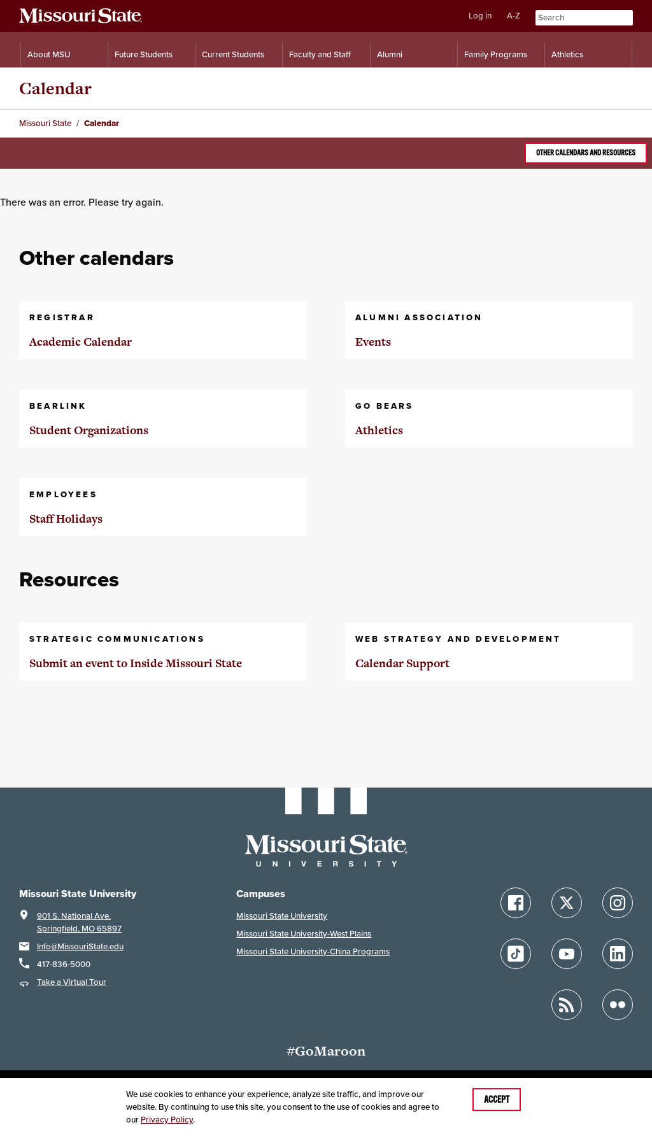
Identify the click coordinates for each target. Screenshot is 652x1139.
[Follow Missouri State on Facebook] (515, 903)
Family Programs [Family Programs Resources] (495, 54)
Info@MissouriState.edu (80, 946)
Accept (496, 1099)
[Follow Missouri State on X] (566, 903)
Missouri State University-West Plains (303, 934)
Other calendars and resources (585, 152)
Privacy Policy (167, 1120)
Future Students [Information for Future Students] (144, 54)
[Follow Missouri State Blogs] (566, 1004)
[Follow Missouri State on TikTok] (515, 953)
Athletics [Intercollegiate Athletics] (567, 54)
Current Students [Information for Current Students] (233, 54)
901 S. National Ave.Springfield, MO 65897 (79, 922)
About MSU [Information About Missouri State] (48, 54)
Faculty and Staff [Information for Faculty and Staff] (320, 54)
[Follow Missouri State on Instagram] (617, 903)
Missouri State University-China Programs (313, 951)
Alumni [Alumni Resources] (389, 54)
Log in (480, 16)
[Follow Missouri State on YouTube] (566, 953)
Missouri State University (281, 916)
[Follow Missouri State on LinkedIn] (617, 953)
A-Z (513, 16)
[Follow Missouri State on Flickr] (617, 1004)
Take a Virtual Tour (71, 982)
